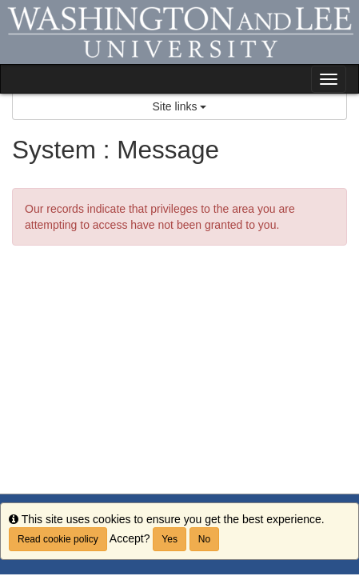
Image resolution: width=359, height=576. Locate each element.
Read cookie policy (58, 539)
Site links (180, 106)
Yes (170, 539)
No (204, 539)
